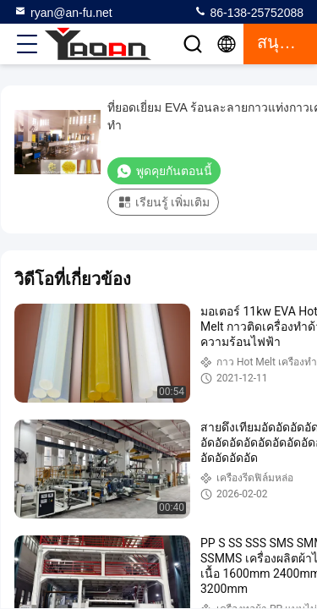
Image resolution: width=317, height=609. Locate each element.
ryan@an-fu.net (63, 11)
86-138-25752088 (248, 11)
